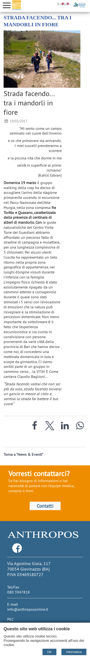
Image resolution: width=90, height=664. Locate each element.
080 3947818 (18, 592)
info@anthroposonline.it (27, 609)
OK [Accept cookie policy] (49, 652)
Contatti (45, 506)
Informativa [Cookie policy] (74, 652)
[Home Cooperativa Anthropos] (16, 5)
